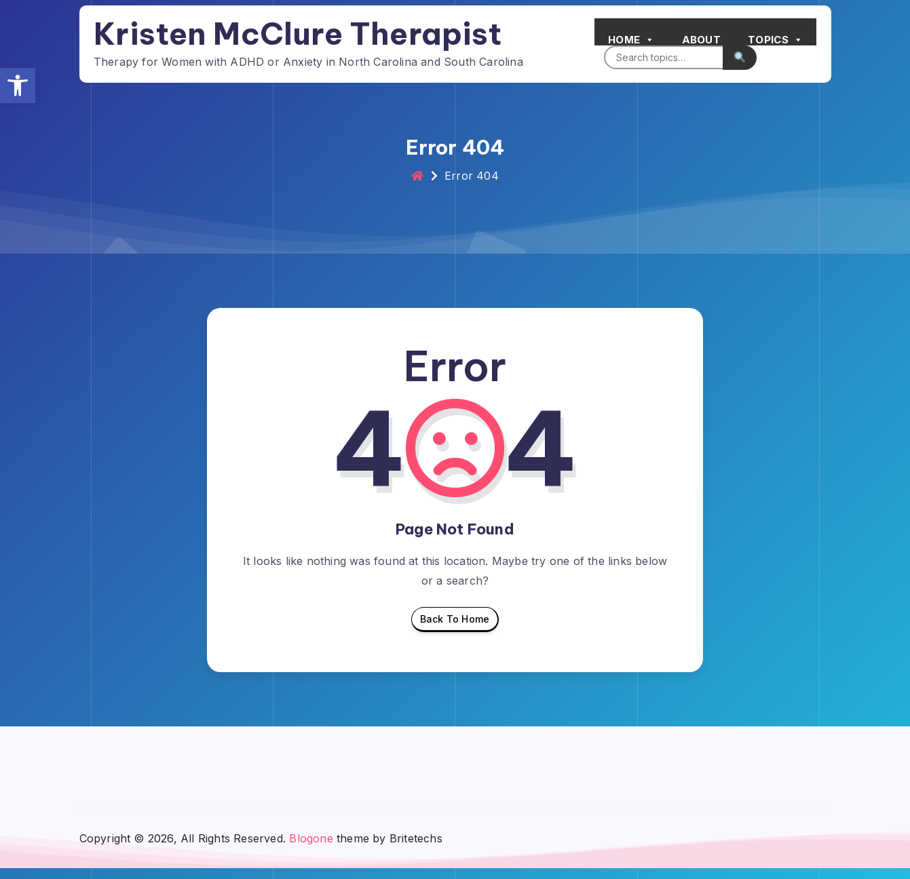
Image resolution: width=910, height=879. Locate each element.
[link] (17, 85)
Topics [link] (769, 33)
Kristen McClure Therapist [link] (304, 31)
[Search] (657, 55)
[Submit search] (734, 55)
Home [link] (625, 33)
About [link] (695, 37)
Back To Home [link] (454, 632)
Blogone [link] (311, 848)
